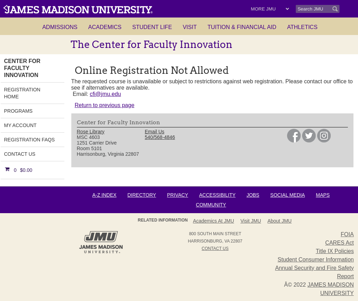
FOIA (347, 234)
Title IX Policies (335, 251)
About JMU (279, 221)
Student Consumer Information (316, 259)
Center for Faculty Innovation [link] (22, 68)
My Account (20, 125)
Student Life (152, 27)
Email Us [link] (154, 131)
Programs (18, 111)
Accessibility (217, 195)
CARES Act (339, 243)
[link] (294, 141)
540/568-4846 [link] (160, 137)
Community (211, 205)
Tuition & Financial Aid (242, 27)
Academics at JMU (213, 221)
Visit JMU (251, 221)
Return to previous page (105, 105)
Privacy (177, 195)
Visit (190, 27)
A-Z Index (104, 195)
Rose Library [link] (91, 131)
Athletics (302, 27)
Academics (104, 27)
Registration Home (22, 93)
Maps (323, 195)
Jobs (252, 195)
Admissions (59, 27)
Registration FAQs (29, 139)
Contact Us (20, 154)
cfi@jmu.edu (105, 94)
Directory (141, 195)
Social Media (287, 195)
